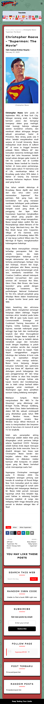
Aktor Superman (16, 30)
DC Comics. (27, 675)
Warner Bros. (16, 675)
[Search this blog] (18, 529)
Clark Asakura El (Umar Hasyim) (17, 46)
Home (7, 30)
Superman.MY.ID (21, 602)
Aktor (14, 477)
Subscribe (22, 579)
